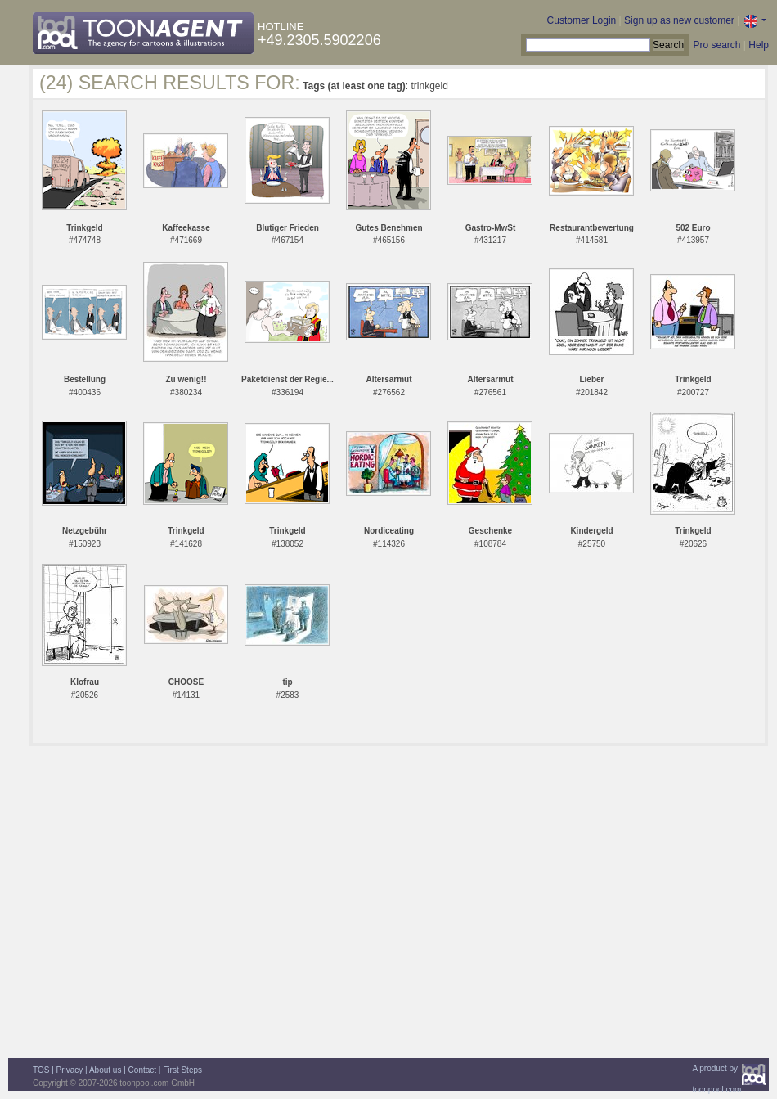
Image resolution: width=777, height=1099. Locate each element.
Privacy (69, 1069)
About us (105, 1069)
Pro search (716, 45)
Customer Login (582, 20)
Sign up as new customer (679, 20)
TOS (41, 1069)
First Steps (182, 1069)
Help (758, 45)
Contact (142, 1069)
